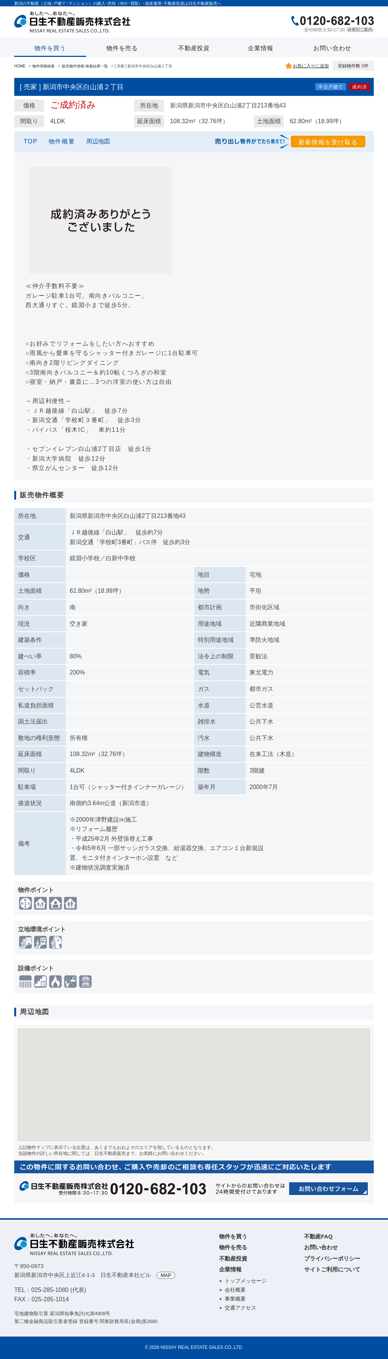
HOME (19, 66)
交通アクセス (240, 1308)
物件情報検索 (43, 66)
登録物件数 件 (353, 66)
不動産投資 (194, 48)
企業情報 (260, 48)
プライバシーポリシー (332, 1258)
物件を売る (122, 48)
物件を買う (50, 48)
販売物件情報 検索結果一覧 (85, 66)
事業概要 (235, 1299)
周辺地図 (98, 141)
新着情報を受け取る (328, 142)
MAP (166, 1275)
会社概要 (235, 1290)
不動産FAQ (318, 1236)
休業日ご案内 (360, 29)
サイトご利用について (332, 1269)
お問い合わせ (332, 48)
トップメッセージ (246, 1281)
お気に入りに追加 (311, 66)
